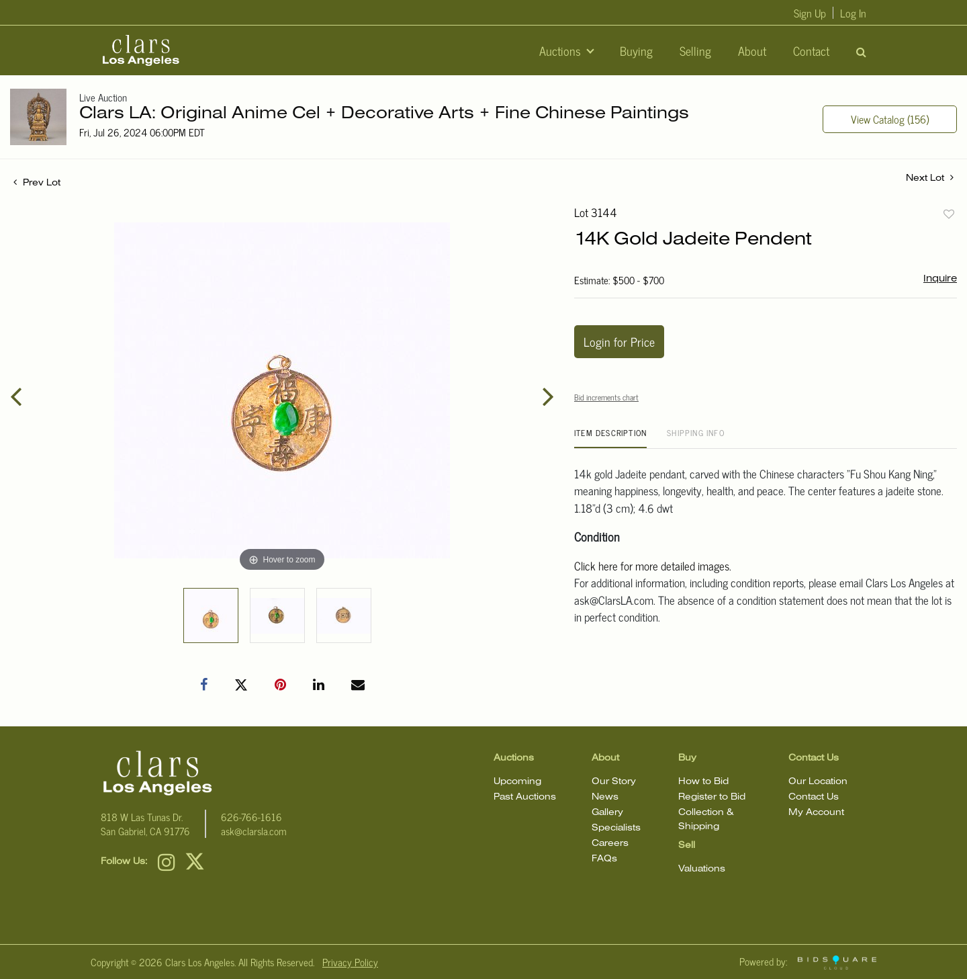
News (605, 797)
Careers (610, 843)
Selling (695, 50)
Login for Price (619, 341)
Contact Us (813, 797)
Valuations (701, 869)
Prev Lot (36, 183)
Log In (853, 13)
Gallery (607, 812)
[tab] (610, 438)
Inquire (940, 279)
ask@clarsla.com (254, 830)
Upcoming (517, 781)
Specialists (616, 828)
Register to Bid (711, 797)
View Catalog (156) (890, 119)
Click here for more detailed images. (652, 565)
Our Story (614, 781)
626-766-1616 (251, 816)
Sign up (810, 13)
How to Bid (703, 781)
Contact (811, 50)
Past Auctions (525, 797)
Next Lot (930, 177)
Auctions (561, 50)
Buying (636, 50)
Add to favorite (949, 214)
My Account (816, 812)
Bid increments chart (606, 397)
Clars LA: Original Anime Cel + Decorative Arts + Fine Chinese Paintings (384, 114)
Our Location (817, 781)
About (752, 50)
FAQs (604, 859)
